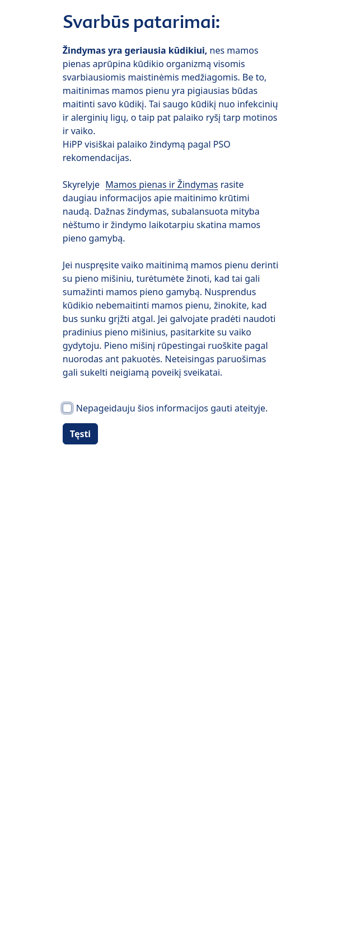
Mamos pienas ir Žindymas (161, 184)
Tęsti (80, 434)
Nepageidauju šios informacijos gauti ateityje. (172, 408)
